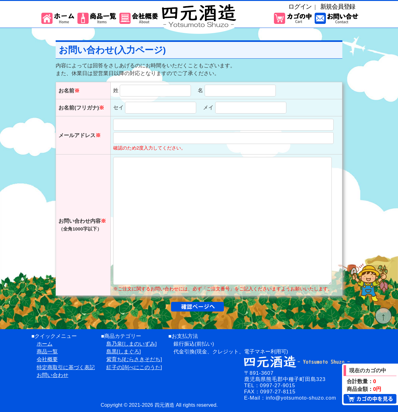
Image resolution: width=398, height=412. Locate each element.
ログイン (300, 6)
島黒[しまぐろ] (123, 352)
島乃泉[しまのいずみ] (131, 344)
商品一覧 (47, 352)
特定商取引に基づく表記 (66, 367)
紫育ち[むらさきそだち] (134, 359)
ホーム (45, 344)
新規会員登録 (337, 6)
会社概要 (47, 359)
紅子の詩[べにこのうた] (134, 367)
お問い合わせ (52, 375)
